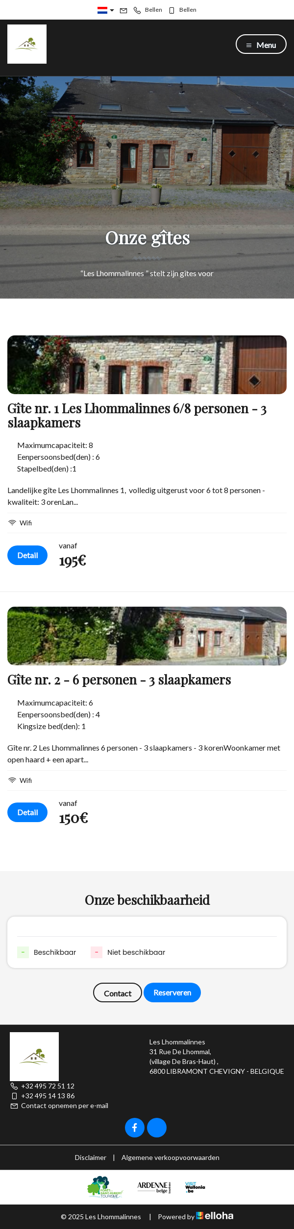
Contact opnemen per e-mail (59, 1105)
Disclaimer (90, 1157)
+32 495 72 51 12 (42, 1086)
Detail (27, 555)
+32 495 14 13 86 (42, 1095)
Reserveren (172, 992)
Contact (117, 993)
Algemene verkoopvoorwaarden (171, 1157)
